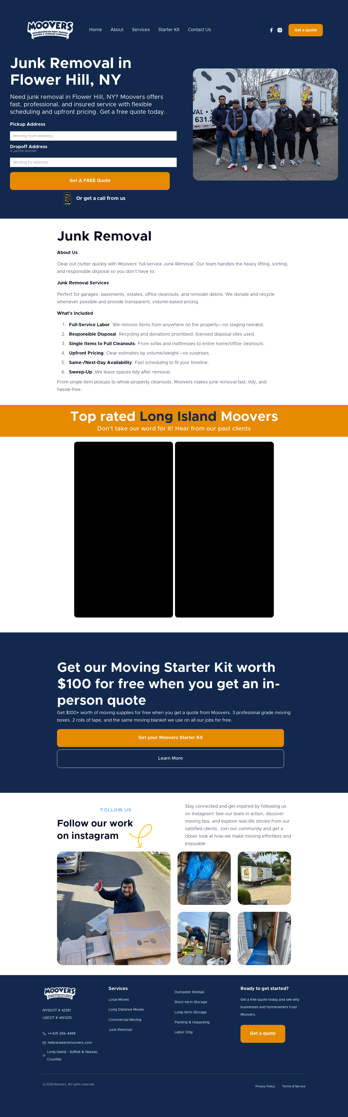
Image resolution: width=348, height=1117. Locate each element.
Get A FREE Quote (90, 181)
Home (95, 30)
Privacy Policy (265, 1086)
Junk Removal (120, 1030)
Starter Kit (168, 30)
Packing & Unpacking (192, 1022)
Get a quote (305, 30)
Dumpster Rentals (189, 992)
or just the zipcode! (23, 150)
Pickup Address (27, 124)
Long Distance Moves (126, 1009)
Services (141, 30)
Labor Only (183, 1032)
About (117, 30)
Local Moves (119, 999)
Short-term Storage (190, 1002)
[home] (50, 30)
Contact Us (199, 30)
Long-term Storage (190, 1012)
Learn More (170, 758)
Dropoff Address (28, 147)
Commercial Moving (125, 1020)
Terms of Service (293, 1086)
